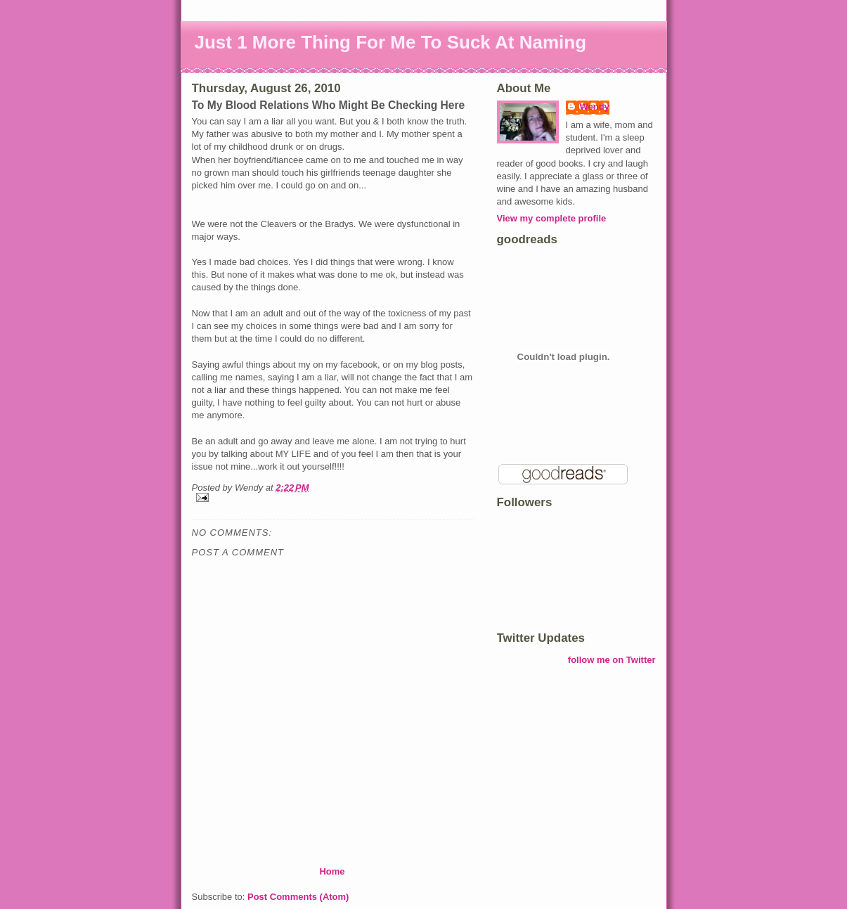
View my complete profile (552, 218)
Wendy (594, 106)
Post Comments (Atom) (298, 896)
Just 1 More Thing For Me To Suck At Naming (391, 42)
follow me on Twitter (612, 660)
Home (331, 871)
